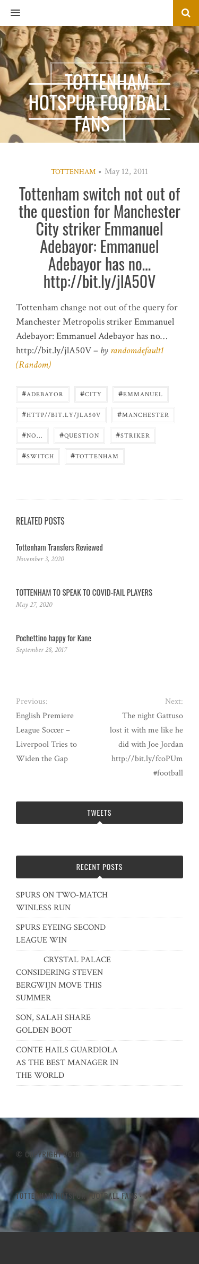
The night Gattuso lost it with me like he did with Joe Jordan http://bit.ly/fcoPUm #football (146, 744)
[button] (10, 13)
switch (38, 455)
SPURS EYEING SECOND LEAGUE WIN (61, 934)
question (79, 435)
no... (32, 435)
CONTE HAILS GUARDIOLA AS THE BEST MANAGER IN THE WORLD (67, 1062)
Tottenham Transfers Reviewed (59, 547)
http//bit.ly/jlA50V (61, 414)
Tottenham (73, 172)
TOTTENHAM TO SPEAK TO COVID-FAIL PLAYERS (84, 592)
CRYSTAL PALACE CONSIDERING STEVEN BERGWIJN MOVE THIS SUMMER (63, 979)
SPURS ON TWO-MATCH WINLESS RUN (62, 901)
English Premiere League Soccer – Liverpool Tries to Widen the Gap (46, 737)
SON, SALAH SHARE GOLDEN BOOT (53, 1024)
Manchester (143, 414)
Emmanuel (140, 393)
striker (133, 435)
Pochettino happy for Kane (53, 637)
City (91, 393)
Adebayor (43, 393)
